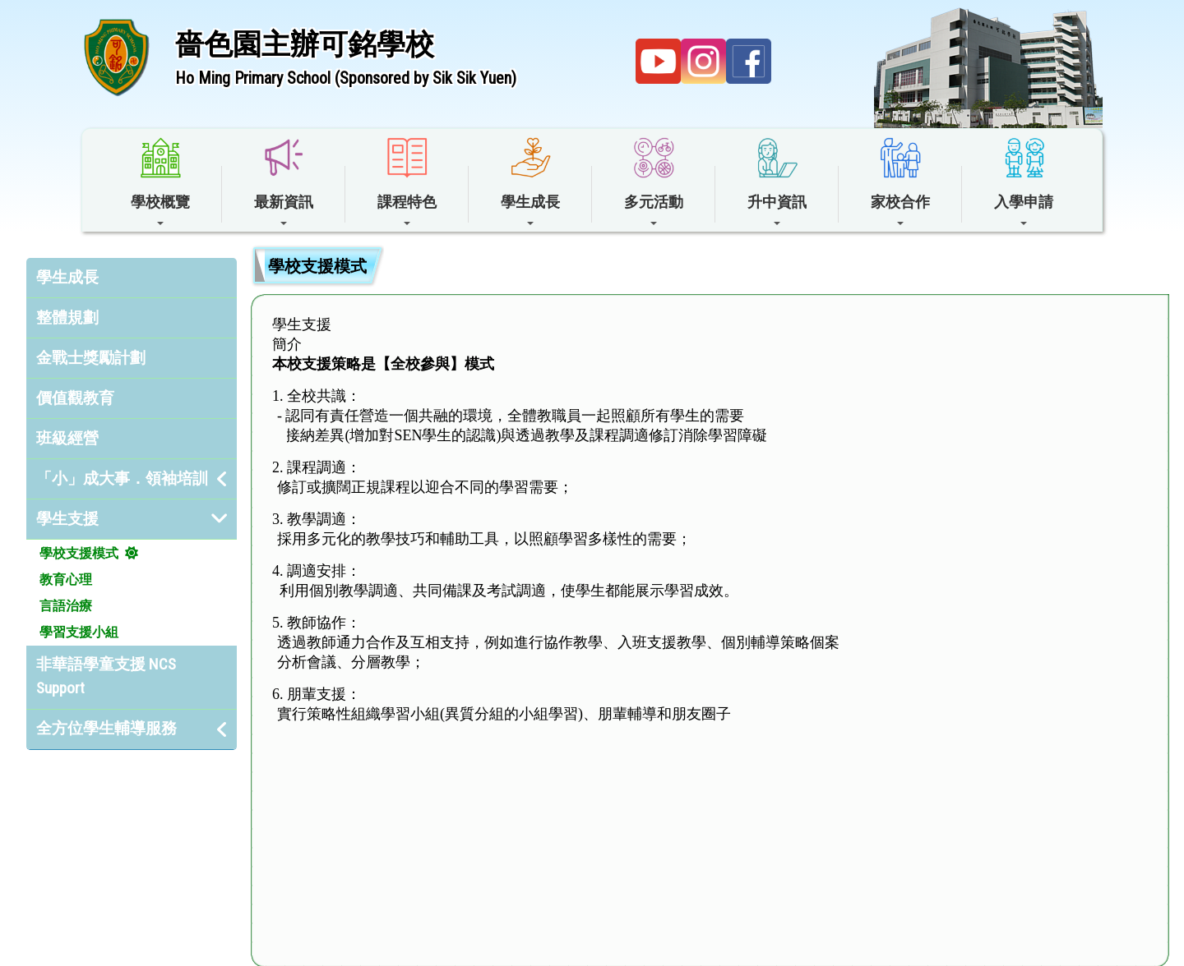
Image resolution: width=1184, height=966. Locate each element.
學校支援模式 (78, 553)
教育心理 (65, 579)
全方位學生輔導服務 (106, 728)
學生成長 (67, 277)
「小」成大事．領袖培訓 (122, 478)
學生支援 (67, 518)
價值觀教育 (75, 398)
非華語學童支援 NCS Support (106, 676)
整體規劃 (67, 317)
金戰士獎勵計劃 (91, 357)
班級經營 (67, 438)
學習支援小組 (78, 632)
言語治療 (65, 606)
